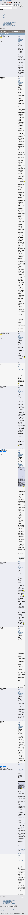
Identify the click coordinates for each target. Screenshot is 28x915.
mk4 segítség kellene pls (20, 40)
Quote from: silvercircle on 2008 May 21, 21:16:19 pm (20, 779)
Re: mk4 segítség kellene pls (20, 82)
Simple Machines (15, 909)
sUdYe (3, 449)
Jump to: (2, 906)
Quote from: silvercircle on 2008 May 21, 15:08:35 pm (20, 465)
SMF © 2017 (8, 909)
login (13, 4)
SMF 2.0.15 (2, 909)
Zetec (2, 35)
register (17, 4)
